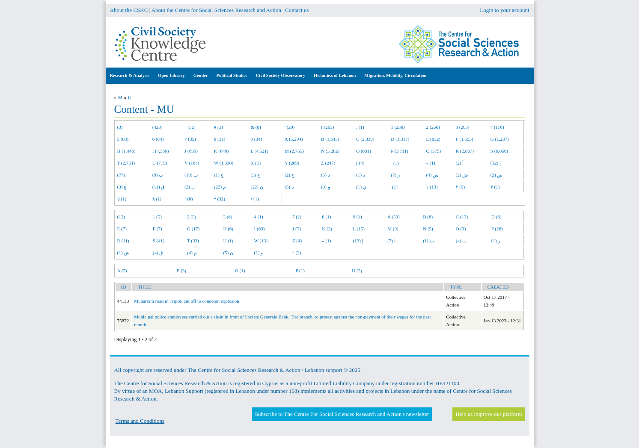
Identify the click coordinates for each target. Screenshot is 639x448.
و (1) (258, 252)
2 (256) (433, 127)
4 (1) (258, 216)
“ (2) (296, 252)
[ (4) (360, 162)
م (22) (220, 186)
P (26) (497, 228)
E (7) (122, 228)
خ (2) (289, 174)
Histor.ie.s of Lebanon (335, 75)
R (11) (123, 240)
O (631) (363, 150)
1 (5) (157, 216)
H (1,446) (126, 150)
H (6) (228, 228)
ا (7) (391, 240)
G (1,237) (499, 138)
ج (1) (219, 174)
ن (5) (228, 252)
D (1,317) (400, 138)
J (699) (191, 150)
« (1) (430, 162)
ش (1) (123, 252)
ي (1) (361, 186)
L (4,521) (259, 150)
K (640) (221, 150)
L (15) (359, 228)
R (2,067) (465, 150)
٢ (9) (460, 186)
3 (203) (463, 127)
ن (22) (256, 186)
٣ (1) (495, 186)
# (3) (218, 127)
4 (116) (497, 127)
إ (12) (495, 162)
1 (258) (397, 127)
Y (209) (292, 162)
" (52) (190, 127)
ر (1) (495, 240)
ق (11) (158, 186)
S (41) (158, 240)
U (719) (159, 162)
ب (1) (428, 240)
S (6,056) (499, 150)
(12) (121, 216)
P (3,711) (399, 150)
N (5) (428, 228)
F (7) (157, 228)
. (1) (360, 127)
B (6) (428, 216)
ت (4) (461, 240)
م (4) (192, 252)
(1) (394, 162)
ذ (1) (360, 174)
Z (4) (297, 240)
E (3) (181, 270)
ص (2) (496, 174)
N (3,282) (330, 150)
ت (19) (191, 174)
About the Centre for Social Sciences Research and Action (216, 10)
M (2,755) (294, 150)
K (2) (327, 228)
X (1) (255, 162)
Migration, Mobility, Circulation (395, 75)
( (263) (327, 127)
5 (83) (123, 138)
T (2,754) (126, 162)
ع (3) (122, 186)
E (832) (433, 138)
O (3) (461, 228)
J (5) (296, 228)
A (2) (122, 270)
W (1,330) (223, 162)
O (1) (240, 270)
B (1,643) (330, 138)
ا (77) (122, 174)
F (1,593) (464, 138)
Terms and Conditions (140, 421)
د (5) (325, 174)
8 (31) (220, 138)
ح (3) (255, 174)
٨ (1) (157, 198)
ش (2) (462, 174)
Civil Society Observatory (280, 75)
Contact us (297, 10)
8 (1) (326, 216)
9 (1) (357, 216)
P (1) (299, 270)
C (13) (462, 216)
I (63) (259, 228)
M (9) (392, 228)
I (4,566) (160, 150)
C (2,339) (365, 138)
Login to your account (504, 10)
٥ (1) (122, 198)
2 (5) (191, 216)
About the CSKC (129, 10)
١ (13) (431, 186)
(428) (157, 127)
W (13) (260, 240)
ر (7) (395, 174)
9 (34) (256, 138)
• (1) (254, 198)
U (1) (228, 240)
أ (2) (460, 162)
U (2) (357, 270)
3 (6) (227, 216)
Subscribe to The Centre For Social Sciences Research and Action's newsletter (342, 414)
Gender (200, 75)
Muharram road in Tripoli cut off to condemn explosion (186, 301)
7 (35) (190, 138)
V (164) (191, 162)
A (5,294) (294, 138)
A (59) (393, 216)
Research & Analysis (130, 75)
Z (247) (328, 162)
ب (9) (157, 174)
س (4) (432, 174)
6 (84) (158, 138)
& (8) (255, 127)
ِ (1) (394, 186)
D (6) (496, 216)
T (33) (193, 240)
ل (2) (189, 186)
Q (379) (433, 150)
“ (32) (219, 198)
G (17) (193, 228)
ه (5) (289, 186)
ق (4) (158, 252)
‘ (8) (188, 198)
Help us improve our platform (488, 414)
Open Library (171, 75)
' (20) (289, 127)
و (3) (325, 186)
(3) (120, 127)
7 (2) (296, 216)
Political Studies (232, 75)
